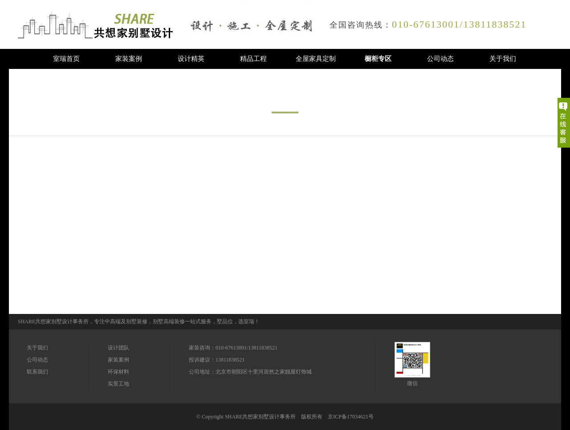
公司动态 (440, 58)
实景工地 (118, 384)
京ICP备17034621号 (351, 417)
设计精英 (191, 58)
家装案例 (128, 58)
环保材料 (118, 372)
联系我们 (37, 372)
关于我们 (502, 58)
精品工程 (253, 58)
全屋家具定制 (316, 58)
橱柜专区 (378, 58)
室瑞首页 (66, 58)
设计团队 (118, 348)
